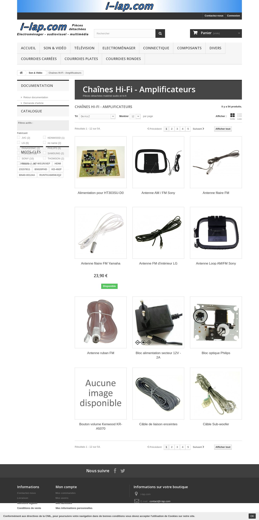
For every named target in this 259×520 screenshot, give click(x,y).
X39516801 (25, 238)
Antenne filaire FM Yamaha (100, 263)
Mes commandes (66, 493)
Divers (215, 48)
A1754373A (46, 220)
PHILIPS (54, 153)
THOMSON (56, 163)
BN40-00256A (27, 232)
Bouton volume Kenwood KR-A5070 (100, 426)
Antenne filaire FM (216, 193)
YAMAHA (29, 168)
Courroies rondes (123, 58)
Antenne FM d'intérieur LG (158, 263)
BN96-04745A (57, 215)
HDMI (58, 197)
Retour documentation (35, 95)
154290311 (45, 232)
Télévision (84, 48)
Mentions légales (27, 503)
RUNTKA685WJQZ (50, 209)
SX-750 (60, 232)
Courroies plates (81, 58)
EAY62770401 (44, 238)
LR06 (42, 215)
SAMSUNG (56, 158)
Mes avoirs (62, 498)
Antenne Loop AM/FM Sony (216, 263)
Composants (189, 48)
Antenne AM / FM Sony (158, 193)
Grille (232, 116)
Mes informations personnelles (74, 508)
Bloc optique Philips (216, 353)
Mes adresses (64, 503)
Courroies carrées (39, 58)
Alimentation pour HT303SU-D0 (101, 193)
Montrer (124, 116)
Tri (76, 116)
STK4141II (45, 226)
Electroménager (118, 48)
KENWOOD (56, 142)
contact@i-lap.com (160, 501)
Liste (239, 116)
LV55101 (24, 197)
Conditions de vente (29, 508)
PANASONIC (31, 153)
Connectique (156, 48)
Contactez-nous (214, 15)
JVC (26, 142)
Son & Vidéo (55, 48)
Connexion (233, 15)
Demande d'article (33, 101)
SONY (28, 163)
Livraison (22, 498)
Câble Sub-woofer (216, 424)
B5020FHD (41, 203)
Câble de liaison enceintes (158, 424)
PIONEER (29, 158)
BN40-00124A (27, 209)
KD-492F (56, 203)
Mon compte (66, 487)
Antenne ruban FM (100, 353)
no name (54, 148)
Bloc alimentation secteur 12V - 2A (158, 355)
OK (252, 516)
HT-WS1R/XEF (41, 197)
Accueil (28, 48)
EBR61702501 (27, 220)
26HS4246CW (27, 226)
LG (25, 148)
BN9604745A (26, 215)
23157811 (24, 203)
